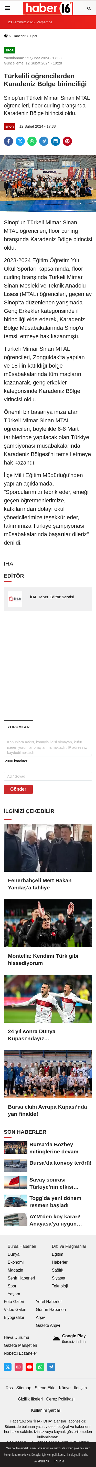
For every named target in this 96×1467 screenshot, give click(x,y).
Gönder (18, 789)
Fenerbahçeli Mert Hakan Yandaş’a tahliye (40, 883)
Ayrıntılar (41, 1461)
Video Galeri (15, 1309)
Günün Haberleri (51, 1309)
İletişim (80, 1388)
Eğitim (57, 1254)
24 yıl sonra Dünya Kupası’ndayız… (32, 1034)
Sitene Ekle (45, 1388)
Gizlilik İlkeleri (30, 1399)
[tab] (18, 727)
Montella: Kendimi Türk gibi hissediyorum (43, 959)
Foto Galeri (14, 1301)
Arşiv (40, 1317)
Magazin (15, 1270)
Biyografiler (14, 1317)
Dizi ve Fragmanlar (69, 1246)
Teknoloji (60, 1286)
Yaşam (14, 1294)
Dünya (13, 1254)
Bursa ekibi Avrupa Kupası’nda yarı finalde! (47, 1110)
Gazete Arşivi (48, 1325)
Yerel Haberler (49, 1301)
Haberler (19, 36)
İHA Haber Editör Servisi (52, 597)
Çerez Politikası (60, 1399)
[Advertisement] (48, 665)
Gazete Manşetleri (20, 1345)
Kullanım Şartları (46, 1410)
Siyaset (58, 1278)
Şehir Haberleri (21, 1278)
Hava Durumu (16, 1337)
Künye (64, 1388)
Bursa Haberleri (22, 1246)
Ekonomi (16, 1262)
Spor (33, 36)
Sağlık (57, 1270)
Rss (9, 1388)
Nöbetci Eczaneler (20, 1353)
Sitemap (23, 1388)
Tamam (59, 1461)
